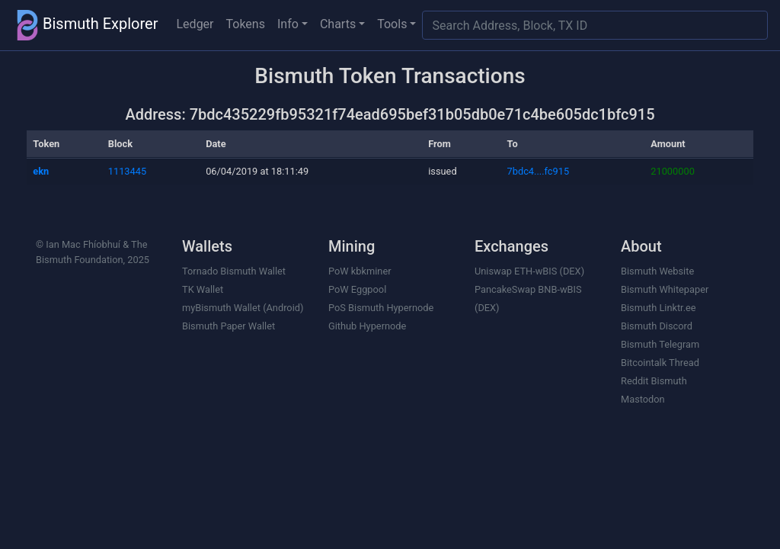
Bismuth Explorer (85, 25)
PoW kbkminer (360, 271)
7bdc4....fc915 (538, 171)
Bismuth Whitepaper (664, 289)
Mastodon (643, 399)
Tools (392, 24)
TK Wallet (202, 289)
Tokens (245, 24)
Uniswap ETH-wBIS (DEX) (529, 271)
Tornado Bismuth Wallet (234, 271)
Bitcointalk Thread (660, 362)
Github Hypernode (367, 326)
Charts (338, 24)
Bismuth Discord (656, 326)
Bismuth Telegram (660, 344)
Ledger (195, 24)
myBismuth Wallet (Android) (242, 307)
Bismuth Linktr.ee (658, 307)
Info (288, 24)
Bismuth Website (657, 271)
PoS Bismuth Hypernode (380, 307)
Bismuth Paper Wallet (228, 326)
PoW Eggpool (357, 289)
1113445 (127, 171)
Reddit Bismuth (654, 381)
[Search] (595, 25)
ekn (41, 171)
